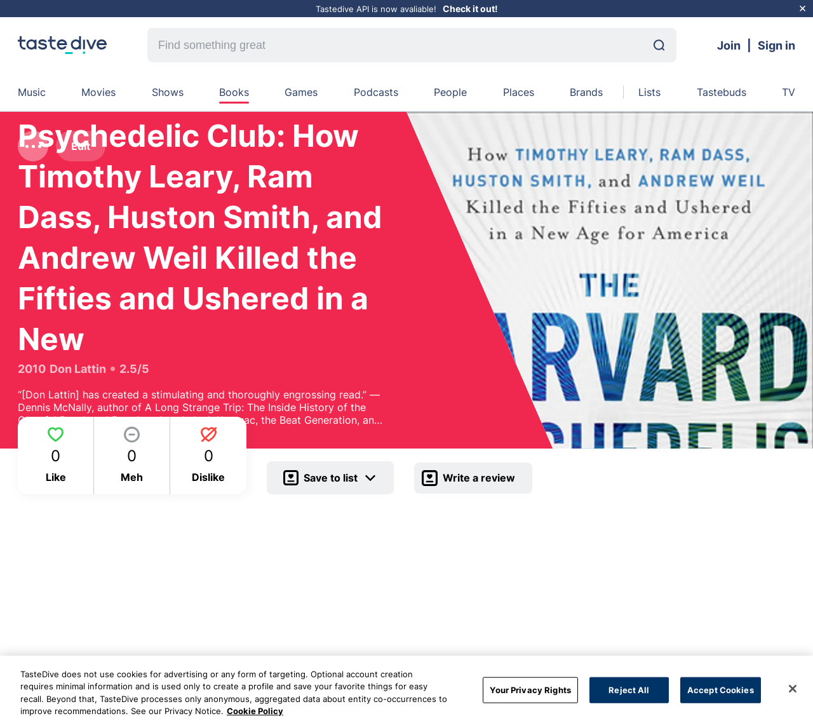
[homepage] (62, 45)
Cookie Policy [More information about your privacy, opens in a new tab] (255, 716)
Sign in (776, 45)
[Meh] (132, 455)
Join (729, 45)
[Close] (793, 693)
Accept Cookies (720, 694)
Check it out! (470, 8)
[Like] (56, 455)
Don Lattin (78, 368)
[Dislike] (208, 455)
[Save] (330, 477)
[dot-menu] (33, 146)
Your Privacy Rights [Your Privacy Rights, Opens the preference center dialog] (530, 694)
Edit (80, 146)
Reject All (628, 694)
